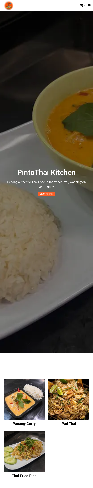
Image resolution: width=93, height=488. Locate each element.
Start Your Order (46, 194)
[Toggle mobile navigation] (89, 5)
